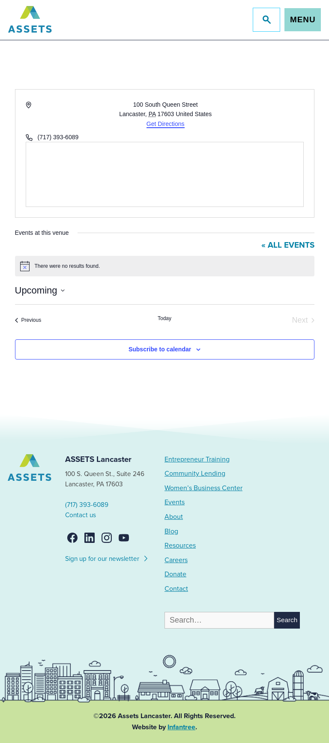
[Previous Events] (28, 320)
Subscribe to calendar (160, 349)
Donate (175, 574)
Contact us (80, 515)
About (173, 516)
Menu (302, 19)
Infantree (181, 727)
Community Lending (194, 473)
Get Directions (166, 123)
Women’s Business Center (203, 488)
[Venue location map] (164, 174)
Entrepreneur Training (197, 459)
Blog (171, 531)
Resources (180, 545)
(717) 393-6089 (86, 505)
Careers (176, 560)
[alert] (164, 266)
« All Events (287, 245)
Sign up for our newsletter (107, 557)
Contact (176, 588)
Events (174, 502)
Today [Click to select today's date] (164, 318)
